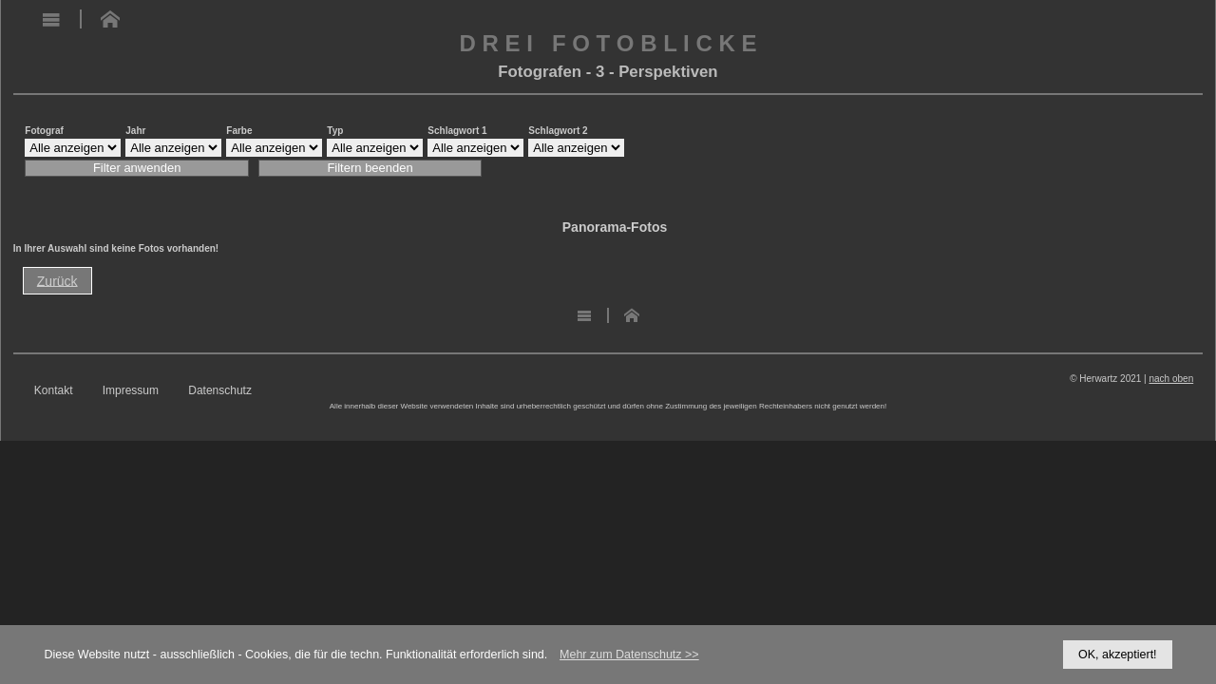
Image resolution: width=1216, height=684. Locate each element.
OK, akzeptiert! (1117, 654)
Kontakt (53, 391)
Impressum (131, 391)
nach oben (1171, 378)
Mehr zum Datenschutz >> (629, 654)
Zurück (57, 280)
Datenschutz (220, 391)
